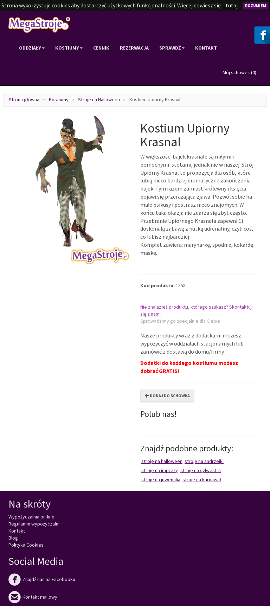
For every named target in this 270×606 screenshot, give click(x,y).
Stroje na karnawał (201, 479)
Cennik (101, 48)
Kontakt (206, 48)
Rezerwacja (134, 48)
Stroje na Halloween (99, 99)
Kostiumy (59, 99)
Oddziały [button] (32, 48)
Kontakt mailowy (32, 597)
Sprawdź (172, 48)
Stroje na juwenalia (160, 479)
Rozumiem (255, 5)
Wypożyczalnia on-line (31, 517)
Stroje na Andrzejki (204, 461)
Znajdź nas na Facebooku (41, 579)
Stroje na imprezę (159, 470)
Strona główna (24, 99)
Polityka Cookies (26, 545)
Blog (13, 538)
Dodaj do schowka (167, 395)
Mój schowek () (239, 72)
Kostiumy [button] (69, 48)
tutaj (232, 5)
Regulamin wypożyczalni (33, 524)
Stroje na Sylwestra (200, 470)
